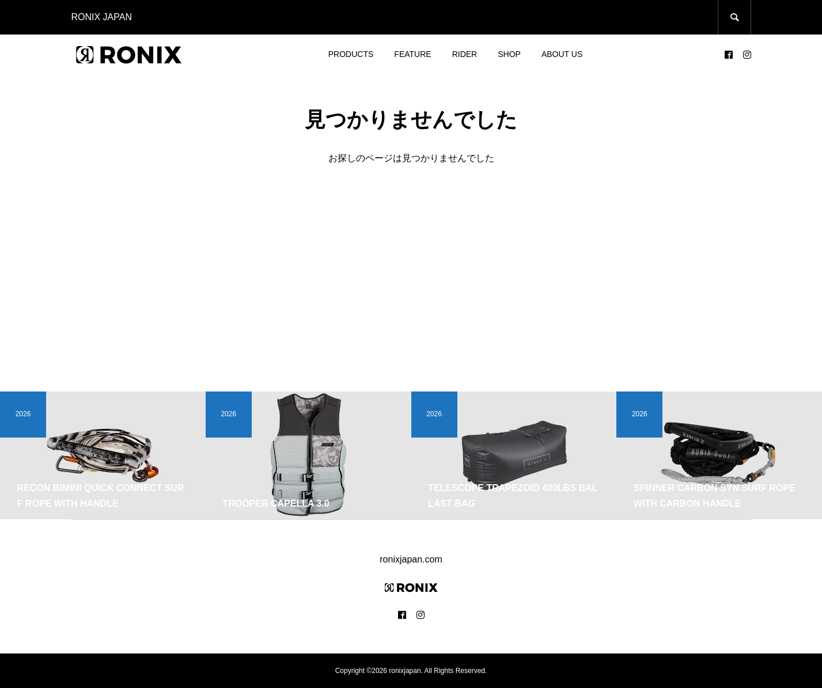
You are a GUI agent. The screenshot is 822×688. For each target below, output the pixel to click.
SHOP (509, 54)
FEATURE (412, 54)
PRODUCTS (351, 54)
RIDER (465, 54)
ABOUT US (561, 54)
